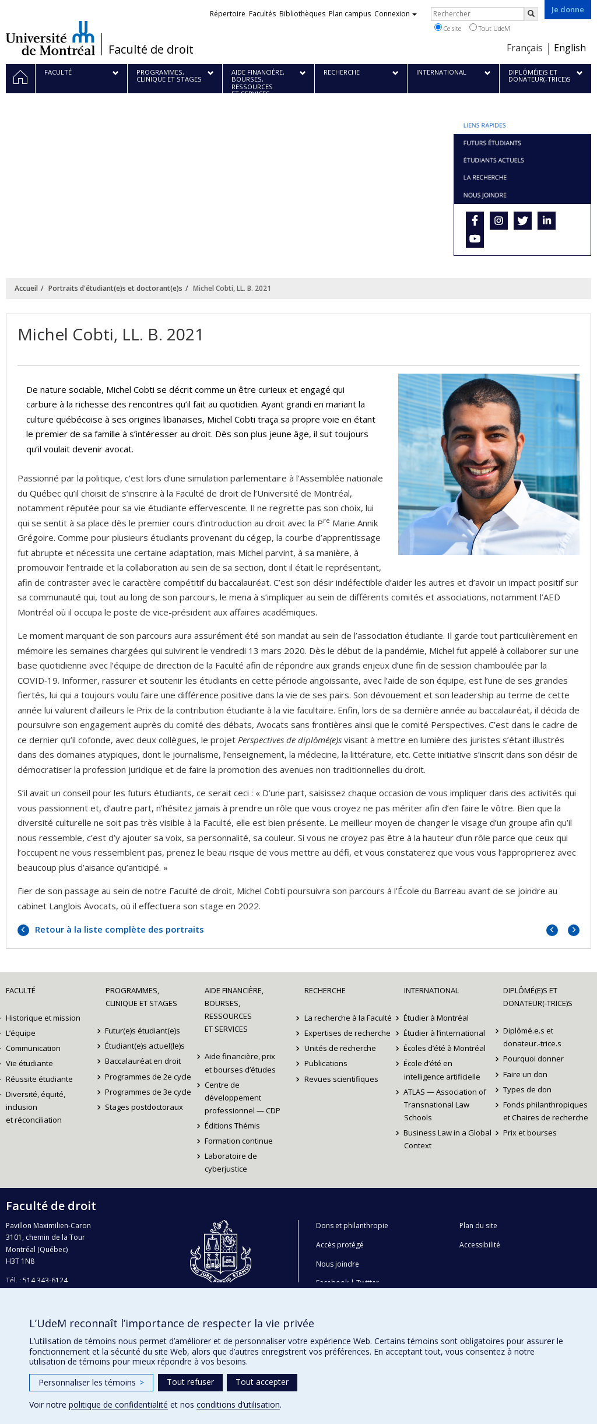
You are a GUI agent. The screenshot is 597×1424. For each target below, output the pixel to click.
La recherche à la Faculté (348, 1017)
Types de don (527, 1089)
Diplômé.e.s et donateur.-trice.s (532, 1037)
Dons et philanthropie (352, 1225)
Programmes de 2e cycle (149, 1076)
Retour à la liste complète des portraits (118, 929)
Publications (325, 1063)
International (431, 990)
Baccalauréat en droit (143, 1061)
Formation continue (239, 1140)
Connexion (395, 14)
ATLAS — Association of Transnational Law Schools (445, 1105)
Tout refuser (190, 1381)
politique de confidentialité (118, 1404)
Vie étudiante (29, 1063)
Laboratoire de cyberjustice (231, 1162)
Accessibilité (479, 1245)
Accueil (26, 288)
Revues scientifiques (341, 1079)
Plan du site (478, 1225)
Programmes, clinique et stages (141, 996)
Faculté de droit (151, 49)
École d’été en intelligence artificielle (442, 1069)
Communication (33, 1048)
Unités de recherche (340, 1048)
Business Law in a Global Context (448, 1139)
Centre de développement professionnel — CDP (242, 1098)
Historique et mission (43, 1017)
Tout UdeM (489, 28)
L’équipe (21, 1033)
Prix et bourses (530, 1132)
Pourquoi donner (533, 1058)
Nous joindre (337, 1264)
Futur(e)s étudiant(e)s (143, 1030)
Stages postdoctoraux (145, 1107)
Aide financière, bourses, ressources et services (234, 1009)
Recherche (325, 990)
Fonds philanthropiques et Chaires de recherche (545, 1111)
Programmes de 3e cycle (149, 1092)
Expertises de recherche (347, 1033)
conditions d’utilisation (238, 1404)
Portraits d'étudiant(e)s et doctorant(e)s (115, 288)
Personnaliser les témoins (91, 1382)
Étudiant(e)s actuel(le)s (145, 1045)
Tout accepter (262, 1381)
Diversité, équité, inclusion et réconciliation (35, 1107)
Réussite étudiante (39, 1079)
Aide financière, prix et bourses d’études (240, 1062)
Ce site (447, 28)
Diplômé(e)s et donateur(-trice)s (538, 996)
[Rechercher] (531, 14)
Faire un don (525, 1074)
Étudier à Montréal (436, 1017)
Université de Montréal (50, 37)
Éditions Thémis (232, 1125)
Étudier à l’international (445, 1033)
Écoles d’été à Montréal (445, 1048)
